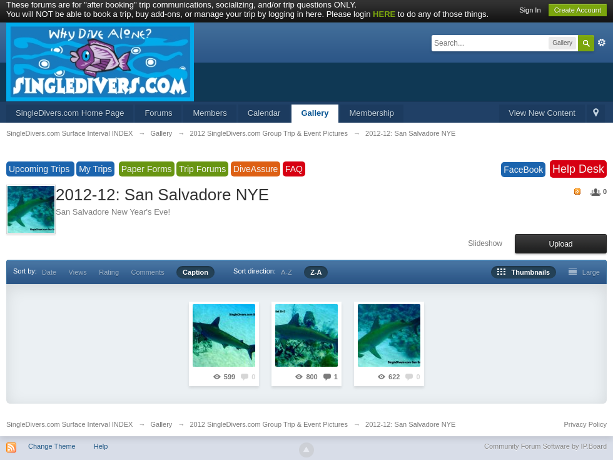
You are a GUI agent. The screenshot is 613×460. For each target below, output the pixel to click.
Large (584, 272)
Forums (158, 113)
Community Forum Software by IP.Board (545, 446)
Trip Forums (202, 169)
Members (209, 113)
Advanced (602, 43)
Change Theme (52, 446)
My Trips (95, 169)
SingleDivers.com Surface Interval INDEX (69, 424)
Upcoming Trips (40, 169)
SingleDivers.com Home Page (70, 113)
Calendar (264, 113)
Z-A (316, 272)
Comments (147, 272)
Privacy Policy (585, 424)
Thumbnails (523, 272)
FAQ (294, 169)
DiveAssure (255, 169)
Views (78, 272)
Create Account (577, 10)
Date (49, 272)
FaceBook (523, 170)
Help (101, 446)
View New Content (542, 113)
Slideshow (485, 243)
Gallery (314, 113)
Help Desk (578, 169)
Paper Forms (146, 169)
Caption (195, 272)
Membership (372, 113)
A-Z (286, 272)
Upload (560, 244)
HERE (384, 14)
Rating (109, 272)
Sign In (529, 10)
